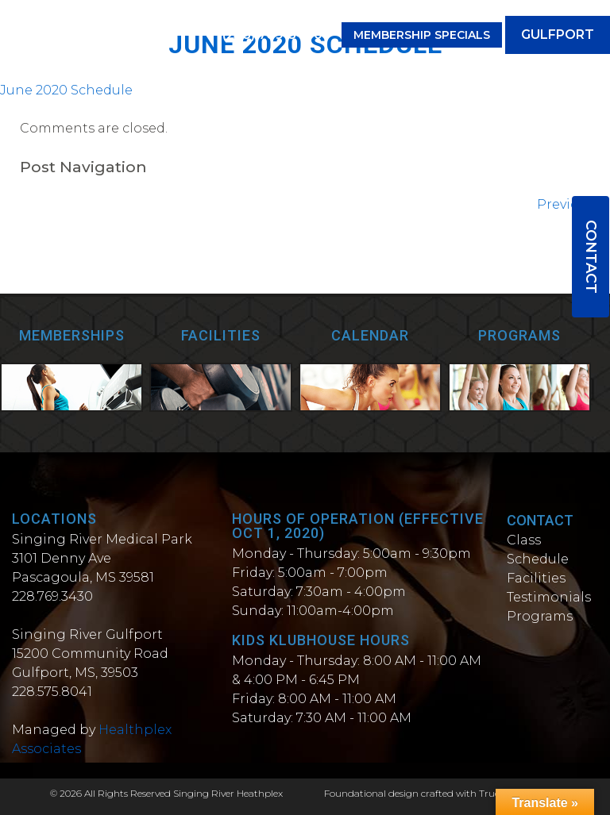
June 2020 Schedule (66, 90)
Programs (540, 616)
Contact (591, 257)
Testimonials (549, 597)
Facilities (536, 578)
